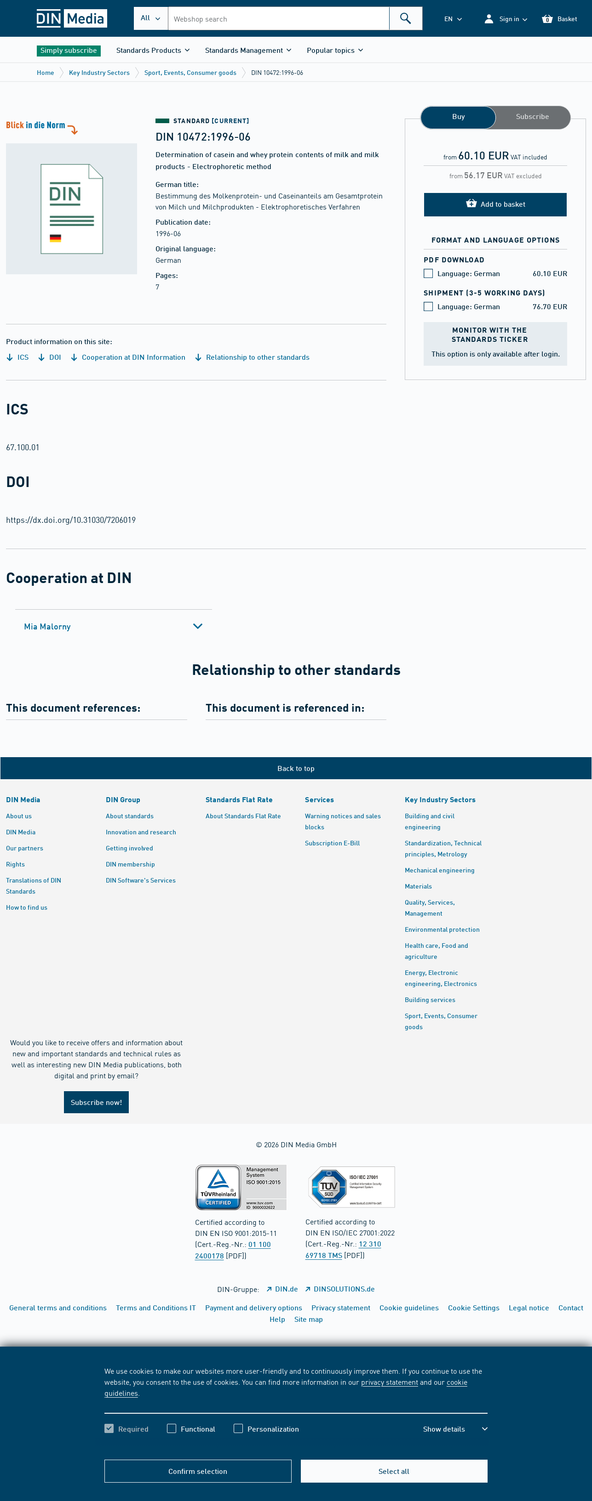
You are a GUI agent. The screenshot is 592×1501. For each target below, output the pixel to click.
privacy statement (389, 1381)
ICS (17, 356)
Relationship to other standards (252, 356)
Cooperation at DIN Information (127, 356)
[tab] (113, 626)
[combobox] (295, 18)
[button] (505, 18)
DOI (49, 356)
